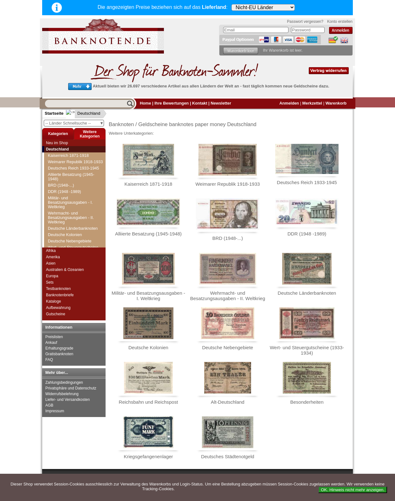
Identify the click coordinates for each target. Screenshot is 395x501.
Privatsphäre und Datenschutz (70, 388)
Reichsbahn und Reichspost (148, 402)
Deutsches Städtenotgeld (227, 456)
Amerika (53, 257)
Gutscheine (55, 314)
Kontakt (199, 103)
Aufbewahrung (58, 307)
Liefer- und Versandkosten (67, 399)
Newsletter (220, 103)
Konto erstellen (340, 21)
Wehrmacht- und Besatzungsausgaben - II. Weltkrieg (71, 217)
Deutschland (83, 113)
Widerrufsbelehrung (62, 394)
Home (145, 103)
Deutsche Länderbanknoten (73, 228)
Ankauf (51, 342)
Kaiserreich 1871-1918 (68, 155)
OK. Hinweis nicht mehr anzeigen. (353, 489)
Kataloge (53, 301)
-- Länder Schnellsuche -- (74, 123)
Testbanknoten (58, 288)
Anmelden (289, 103)
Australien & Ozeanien (65, 269)
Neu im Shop (57, 143)
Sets (50, 282)
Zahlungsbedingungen (64, 382)
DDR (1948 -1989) (64, 191)
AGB (49, 405)
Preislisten (54, 337)
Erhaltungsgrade (59, 348)
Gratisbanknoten (59, 354)
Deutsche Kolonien (65, 234)
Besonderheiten (306, 402)
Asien (50, 263)
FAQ (49, 359)
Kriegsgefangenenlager (148, 456)
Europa (52, 276)
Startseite (54, 113)
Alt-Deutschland (227, 402)
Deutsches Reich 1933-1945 (73, 168)
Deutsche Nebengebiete (69, 241)
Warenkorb (336, 103)
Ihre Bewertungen (171, 103)
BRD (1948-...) (61, 185)
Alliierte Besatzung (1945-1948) (71, 176)
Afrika (51, 250)
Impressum (54, 411)
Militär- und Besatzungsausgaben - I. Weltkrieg (70, 202)
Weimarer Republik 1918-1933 (75, 161)
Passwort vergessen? (305, 21)
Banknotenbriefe (60, 295)
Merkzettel (312, 103)
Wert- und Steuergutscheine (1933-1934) (307, 350)
